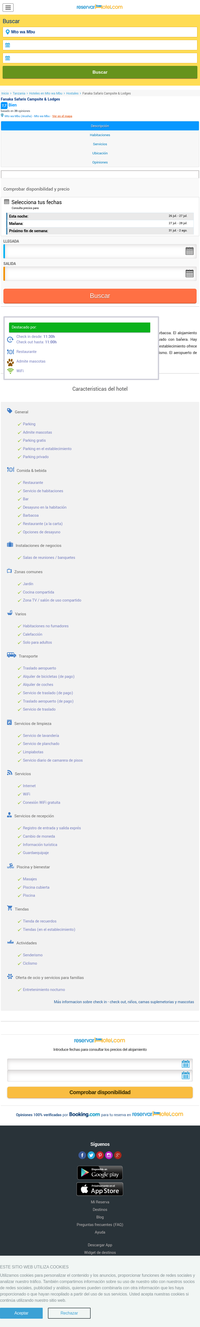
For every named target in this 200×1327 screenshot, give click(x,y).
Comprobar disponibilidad (100, 1092)
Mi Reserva (100, 1202)
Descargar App (100, 1245)
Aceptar (21, 1313)
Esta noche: (18, 216)
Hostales (72, 93)
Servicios (100, 144)
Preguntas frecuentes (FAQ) (100, 1225)
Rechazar (69, 1313)
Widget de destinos (100, 1252)
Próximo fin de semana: (28, 231)
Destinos (100, 1209)
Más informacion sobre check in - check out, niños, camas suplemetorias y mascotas (124, 1002)
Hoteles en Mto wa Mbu (45, 93)
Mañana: (16, 223)
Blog (100, 1217)
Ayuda (100, 1232)
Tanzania (19, 93)
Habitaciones (100, 134)
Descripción (100, 125)
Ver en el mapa (62, 116)
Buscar (100, 72)
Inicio (5, 93)
